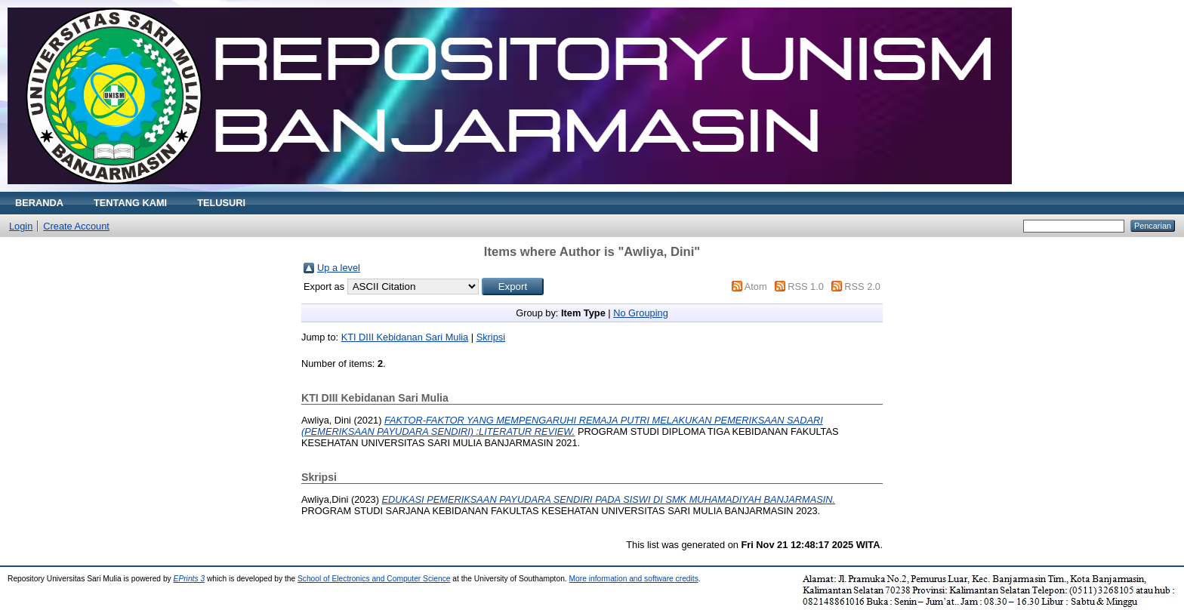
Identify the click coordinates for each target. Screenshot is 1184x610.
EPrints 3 (189, 579)
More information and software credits (633, 579)
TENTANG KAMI (130, 202)
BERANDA (39, 202)
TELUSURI (221, 202)
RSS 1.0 (806, 286)
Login (20, 226)
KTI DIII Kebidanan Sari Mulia (405, 337)
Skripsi (490, 337)
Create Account (76, 226)
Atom (756, 286)
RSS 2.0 (862, 286)
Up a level (338, 267)
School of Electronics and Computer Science (374, 579)
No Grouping (640, 313)
